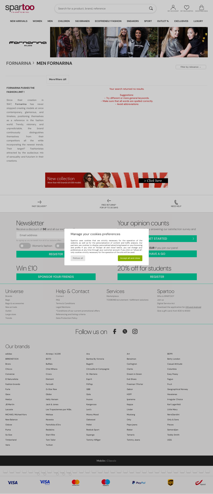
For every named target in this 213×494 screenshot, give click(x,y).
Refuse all (78, 258)
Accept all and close (130, 258)
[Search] (151, 8)
